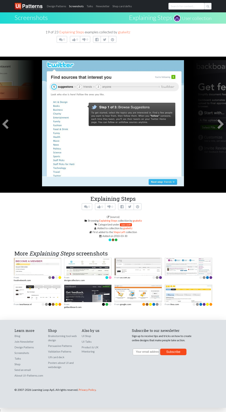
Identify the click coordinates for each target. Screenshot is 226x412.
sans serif (126, 225)
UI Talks (87, 341)
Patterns (56, 6)
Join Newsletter (24, 341)
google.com (125, 304)
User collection (197, 18)
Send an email (22, 369)
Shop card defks (122, 6)
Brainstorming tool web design (62, 338)
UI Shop (86, 336)
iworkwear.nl (25, 304)
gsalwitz (124, 32)
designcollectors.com (74, 280)
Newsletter (103, 6)
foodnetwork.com (22, 280)
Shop (17, 364)
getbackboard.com (73, 307)
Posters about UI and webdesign (61, 365)
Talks (90, 6)
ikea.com (174, 304)
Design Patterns (24, 347)
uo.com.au (125, 277)
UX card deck (56, 357)
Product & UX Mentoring (90, 349)
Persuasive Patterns (60, 345)
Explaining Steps (150, 17)
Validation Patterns (59, 351)
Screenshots (76, 6)
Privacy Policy (87, 389)
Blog (17, 336)
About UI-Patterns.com (28, 375)
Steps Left (119, 232)
